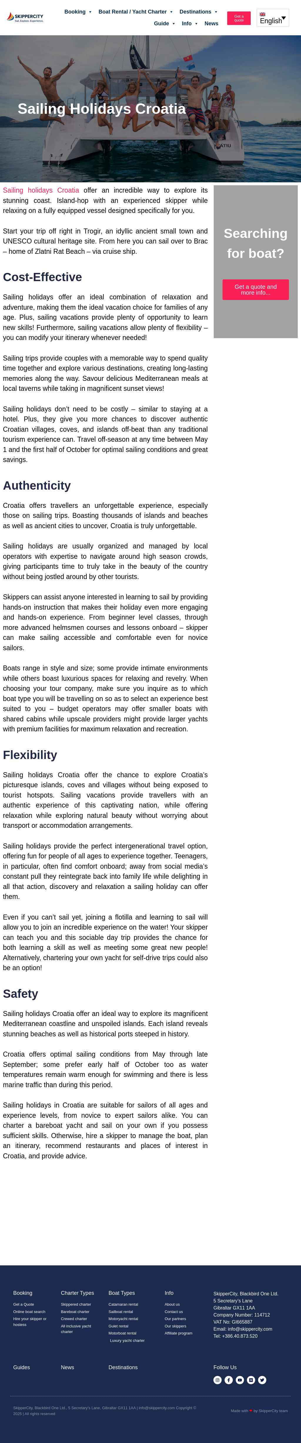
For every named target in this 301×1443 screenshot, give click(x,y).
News (211, 23)
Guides (21, 1367)
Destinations (199, 12)
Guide (165, 23)
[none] (273, 17)
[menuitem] (273, 17)
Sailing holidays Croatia (41, 190)
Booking (78, 12)
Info (190, 23)
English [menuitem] (271, 21)
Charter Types (77, 1293)
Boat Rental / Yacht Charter (136, 12)
